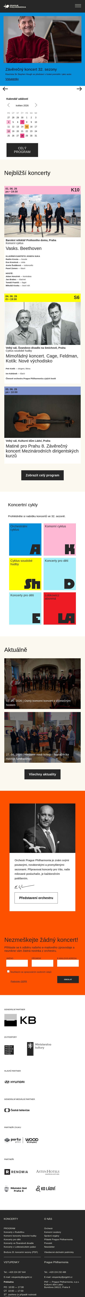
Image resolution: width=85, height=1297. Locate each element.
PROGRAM (9, 1228)
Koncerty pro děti (12, 1239)
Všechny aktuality (42, 774)
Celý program (22, 150)
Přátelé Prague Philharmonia (58, 1239)
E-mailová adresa (67, 958)
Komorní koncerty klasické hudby (20, 1236)
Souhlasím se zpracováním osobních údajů (30, 972)
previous (9, 105)
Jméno (9, 958)
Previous (5, 89)
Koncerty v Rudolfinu (14, 1232)
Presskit (48, 1243)
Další (79, 89)
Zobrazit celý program (42, 475)
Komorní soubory (52, 1232)
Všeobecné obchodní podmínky (59, 1252)
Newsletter (49, 1247)
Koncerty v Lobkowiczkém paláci (20, 1247)
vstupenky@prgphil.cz (21, 1277)
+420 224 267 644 (17, 1272)
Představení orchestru (36, 898)
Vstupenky (12, 79)
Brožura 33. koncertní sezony (17, 1252)
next (35, 105)
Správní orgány (51, 1236)
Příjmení (36, 958)
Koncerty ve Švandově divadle (19, 1243)
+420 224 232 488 (57, 1272)
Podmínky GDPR (19, 981)
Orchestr (48, 1228)
